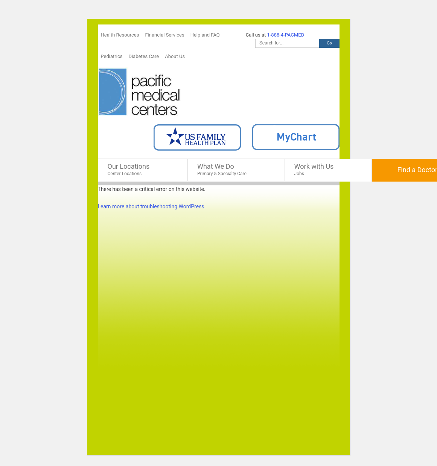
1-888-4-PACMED (285, 35)
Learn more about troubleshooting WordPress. (152, 206)
